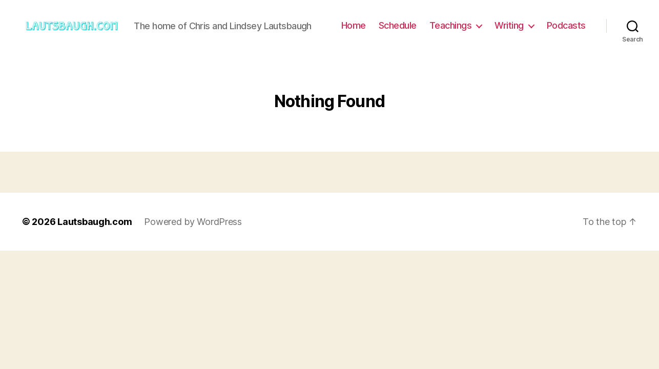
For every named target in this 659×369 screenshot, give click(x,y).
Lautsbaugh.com (94, 221)
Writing (509, 25)
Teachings (450, 25)
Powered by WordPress (193, 221)
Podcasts (566, 25)
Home (353, 25)
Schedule (398, 25)
